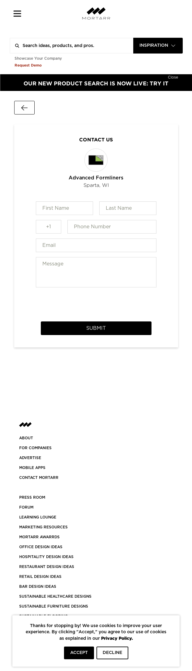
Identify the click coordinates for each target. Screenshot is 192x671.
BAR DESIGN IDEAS (37, 586)
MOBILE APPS (32, 468)
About (26, 438)
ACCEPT (79, 653)
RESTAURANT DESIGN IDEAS (46, 567)
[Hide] (173, 76)
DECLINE (112, 653)
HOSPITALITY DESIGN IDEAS (46, 557)
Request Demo (28, 65)
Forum (26, 507)
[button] (17, 13)
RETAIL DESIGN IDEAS (40, 577)
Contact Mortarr (38, 478)
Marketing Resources (43, 527)
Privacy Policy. (117, 638)
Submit (96, 328)
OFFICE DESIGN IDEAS (40, 547)
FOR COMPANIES (35, 448)
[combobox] (158, 46)
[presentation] (96, 304)
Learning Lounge (37, 517)
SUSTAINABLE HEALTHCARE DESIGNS (55, 596)
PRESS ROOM (32, 497)
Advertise (30, 458)
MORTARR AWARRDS (39, 537)
